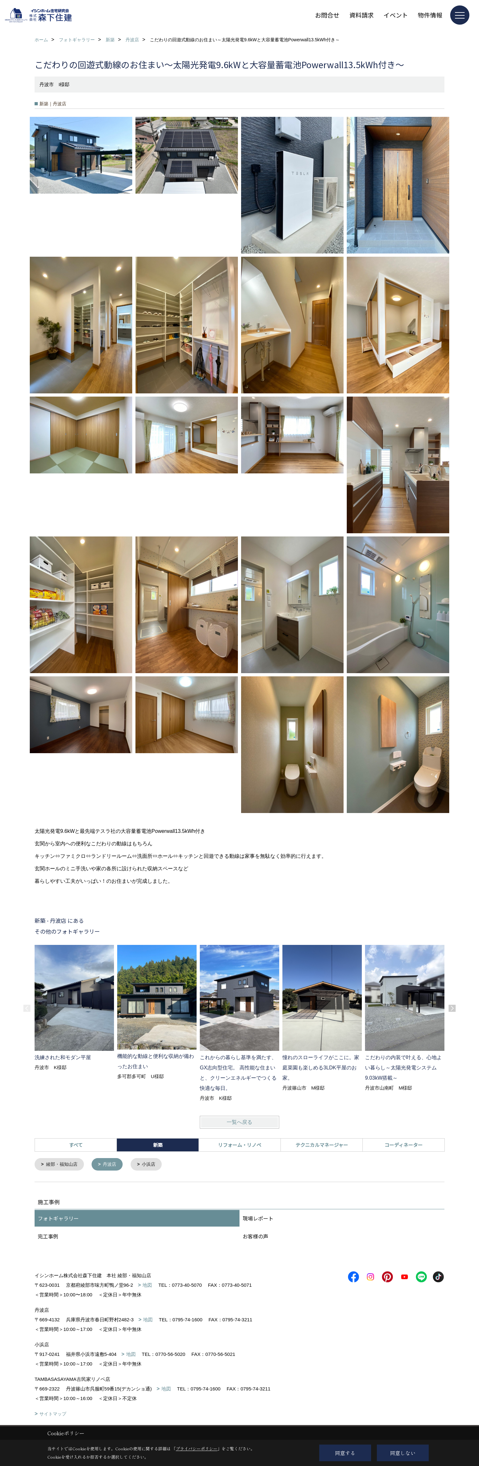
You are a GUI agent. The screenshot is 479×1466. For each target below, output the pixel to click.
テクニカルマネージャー (322, 1144)
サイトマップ (52, 1414)
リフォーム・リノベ (239, 1144)
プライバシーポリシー (196, 1449)
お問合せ (327, 15)
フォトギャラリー (58, 1219)
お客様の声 (255, 1237)
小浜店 (153, 1164)
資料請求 (361, 15)
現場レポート (258, 1219)
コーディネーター (404, 1144)
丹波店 (113, 1164)
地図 (147, 1285)
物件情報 (430, 15)
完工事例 (48, 1237)
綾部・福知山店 (63, 1164)
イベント (396, 15)
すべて (76, 1144)
